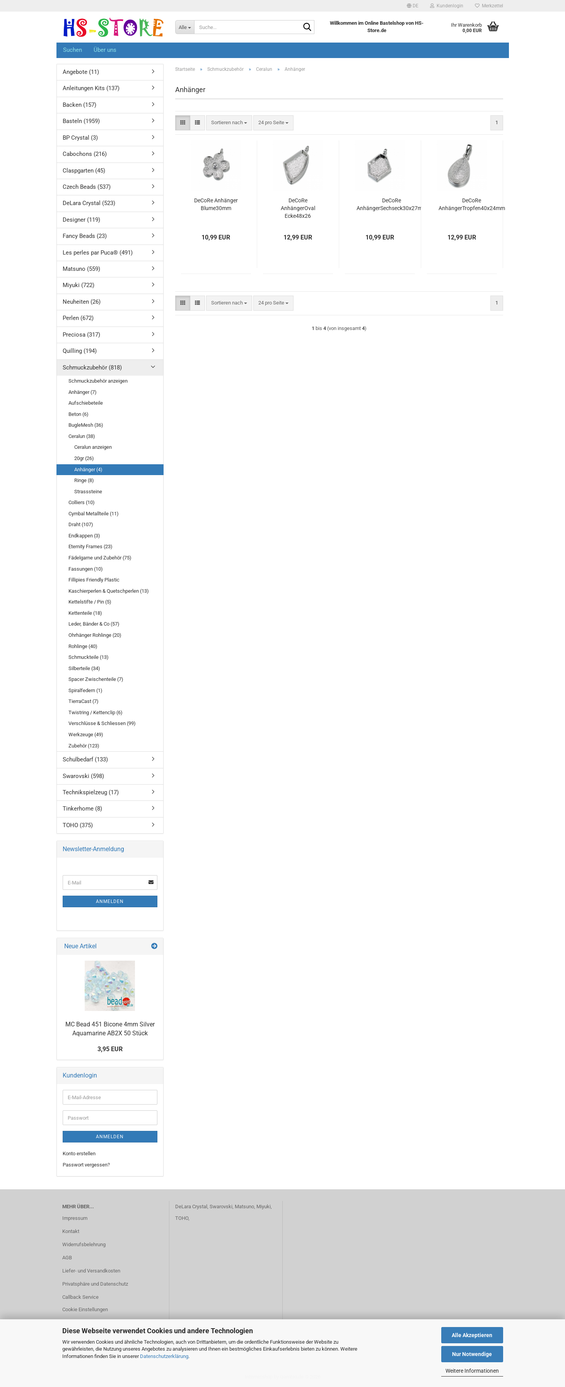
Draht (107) (80, 524)
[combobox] (229, 122)
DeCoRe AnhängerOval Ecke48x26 (298, 208)
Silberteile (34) (84, 668)
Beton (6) (78, 414)
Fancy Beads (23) (85, 236)
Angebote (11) (81, 71)
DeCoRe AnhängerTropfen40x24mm (472, 204)
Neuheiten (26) (82, 301)
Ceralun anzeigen (93, 447)
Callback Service (80, 1297)
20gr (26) (84, 458)
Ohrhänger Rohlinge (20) (94, 635)
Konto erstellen (79, 1153)
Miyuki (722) (78, 285)
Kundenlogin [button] (446, 6)
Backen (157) (79, 104)
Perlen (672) (78, 318)
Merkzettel (489, 6)
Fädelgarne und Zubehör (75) (99, 558)
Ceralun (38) (81, 436)
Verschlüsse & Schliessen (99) (102, 723)
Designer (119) (81, 219)
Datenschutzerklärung (164, 1356)
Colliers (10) (81, 502)
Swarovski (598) (83, 776)
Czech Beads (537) (87, 186)
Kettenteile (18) (85, 613)
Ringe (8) (84, 480)
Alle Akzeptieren (472, 1335)
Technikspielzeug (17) (91, 792)
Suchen (72, 49)
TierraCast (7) (83, 701)
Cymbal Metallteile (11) (93, 513)
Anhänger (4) (88, 469)
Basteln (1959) (81, 121)
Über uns (105, 49)
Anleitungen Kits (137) (91, 88)
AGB (67, 1257)
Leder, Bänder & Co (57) (93, 624)
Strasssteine (88, 491)
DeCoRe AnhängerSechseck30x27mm (392, 204)
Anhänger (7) (82, 392)
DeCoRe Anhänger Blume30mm (216, 204)
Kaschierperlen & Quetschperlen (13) (108, 591)
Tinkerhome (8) (82, 808)
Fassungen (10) (85, 569)
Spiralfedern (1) (85, 690)
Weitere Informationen (472, 1371)
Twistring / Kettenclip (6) (95, 712)
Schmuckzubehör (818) (92, 367)
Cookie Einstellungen (85, 1309)
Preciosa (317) (81, 334)
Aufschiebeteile (85, 403)
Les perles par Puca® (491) (98, 252)
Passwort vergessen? (86, 1165)
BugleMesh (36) (85, 425)
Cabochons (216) (85, 154)
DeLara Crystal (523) (89, 203)
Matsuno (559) (81, 268)
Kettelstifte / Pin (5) (89, 602)
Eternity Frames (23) (90, 546)
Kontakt (70, 1231)
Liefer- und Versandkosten (91, 1271)
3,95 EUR (110, 1049)
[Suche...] (184, 27)
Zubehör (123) (83, 746)
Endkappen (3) (84, 536)
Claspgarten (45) (84, 170)
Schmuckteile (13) (88, 657)
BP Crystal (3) (80, 137)
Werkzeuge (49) (85, 734)
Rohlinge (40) (82, 646)
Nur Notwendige (472, 1354)
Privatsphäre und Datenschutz (95, 1284)
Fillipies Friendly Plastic (93, 580)
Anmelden (110, 901)
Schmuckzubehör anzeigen (98, 381)
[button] (412, 6)
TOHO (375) (78, 825)
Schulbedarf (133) (85, 759)
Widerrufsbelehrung (84, 1244)
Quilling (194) (80, 350)
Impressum (74, 1218)
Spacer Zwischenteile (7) (95, 679)
